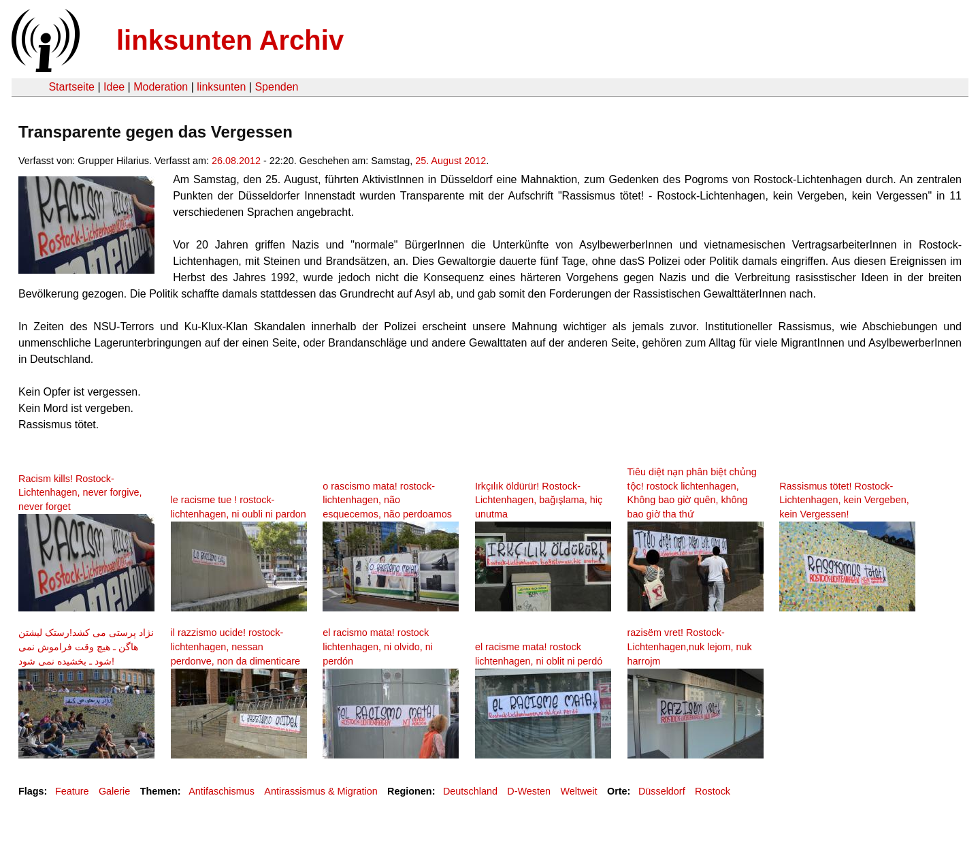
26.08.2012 (236, 160)
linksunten (221, 87)
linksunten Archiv (230, 40)
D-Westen (529, 791)
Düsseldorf (661, 791)
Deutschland (470, 791)
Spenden (276, 87)
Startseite (71, 87)
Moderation (160, 87)
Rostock (712, 791)
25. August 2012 (450, 160)
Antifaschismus (222, 791)
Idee (114, 87)
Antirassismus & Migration (320, 791)
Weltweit (578, 791)
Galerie (114, 791)
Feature (72, 791)
